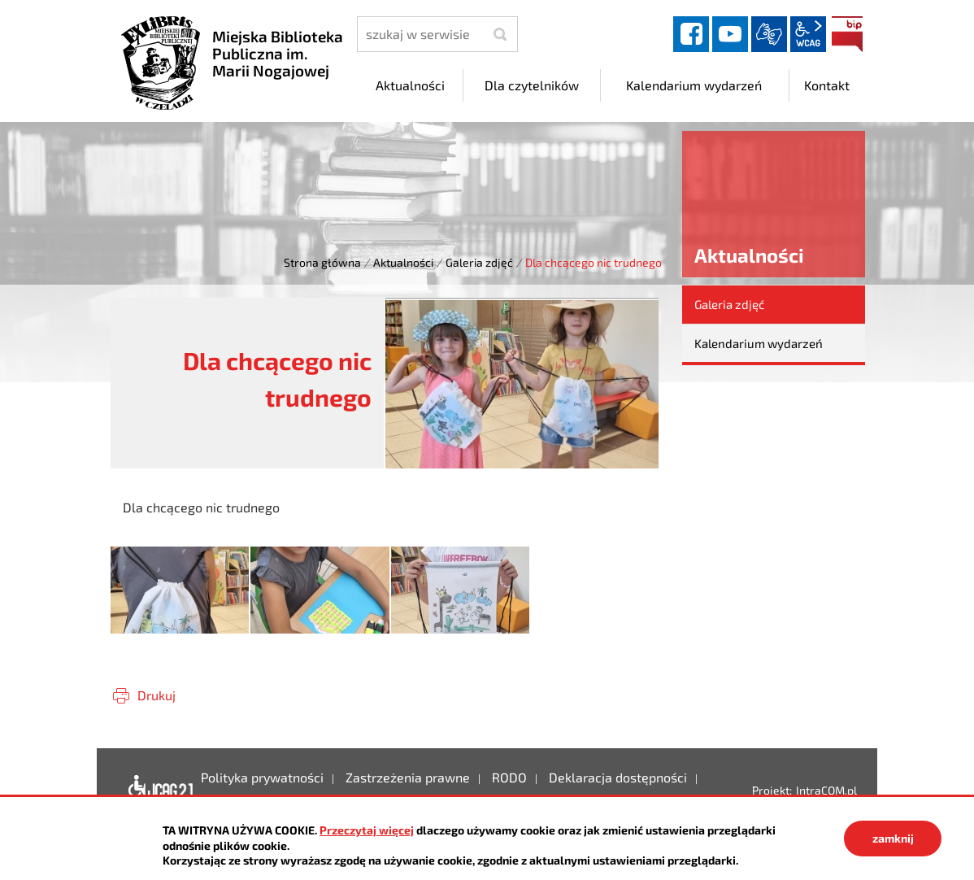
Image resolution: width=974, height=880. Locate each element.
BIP (847, 34)
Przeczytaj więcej (367, 830)
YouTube (730, 34)
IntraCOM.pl (826, 790)
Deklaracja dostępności (156, 790)
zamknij (893, 838)
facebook (691, 34)
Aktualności (403, 262)
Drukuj (156, 695)
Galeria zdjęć (479, 262)
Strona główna (322, 262)
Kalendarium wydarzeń (758, 343)
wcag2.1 (808, 34)
